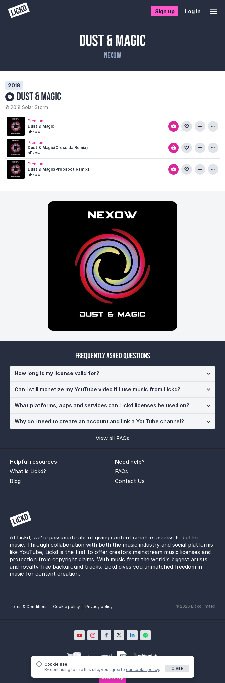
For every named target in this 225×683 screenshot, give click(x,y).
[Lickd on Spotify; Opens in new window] (145, 635)
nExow (112, 55)
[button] (112, 373)
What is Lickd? (28, 471)
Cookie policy (66, 606)
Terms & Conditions (29, 606)
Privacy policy (98, 606)
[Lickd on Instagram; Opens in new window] (92, 635)
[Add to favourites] (186, 126)
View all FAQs (112, 438)
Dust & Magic (39, 96)
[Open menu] (213, 11)
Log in (193, 11)
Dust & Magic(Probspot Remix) (58, 169)
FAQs (121, 471)
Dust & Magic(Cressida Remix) (58, 147)
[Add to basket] (173, 126)
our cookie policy (142, 669)
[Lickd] (18, 11)
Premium (36, 120)
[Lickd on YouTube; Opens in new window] (79, 635)
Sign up (165, 11)
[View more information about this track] (213, 126)
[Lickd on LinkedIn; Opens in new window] (132, 635)
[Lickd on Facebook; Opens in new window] (106, 635)
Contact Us (130, 481)
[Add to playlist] (200, 126)
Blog (15, 481)
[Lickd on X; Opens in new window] (119, 635)
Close (177, 668)
